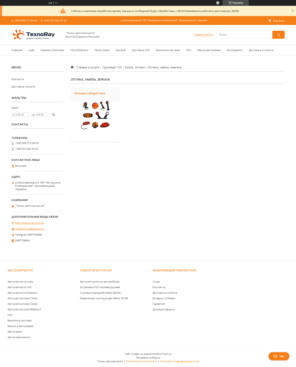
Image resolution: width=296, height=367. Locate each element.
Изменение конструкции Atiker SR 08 (104, 298)
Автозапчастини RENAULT (24, 309)
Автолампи (15, 331)
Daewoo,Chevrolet (52, 50)
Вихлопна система (168, 50)
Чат (278, 356)
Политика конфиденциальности (179, 361)
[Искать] (278, 35)
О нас (156, 281)
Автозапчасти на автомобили (99, 281)
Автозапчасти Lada (20, 281)
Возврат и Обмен (164, 298)
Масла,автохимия (209, 50)
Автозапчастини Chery (23, 298)
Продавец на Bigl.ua (148, 357)
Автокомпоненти (19, 337)
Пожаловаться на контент (141, 361)
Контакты (159, 287)
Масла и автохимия (20, 326)
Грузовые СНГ (141, 50)
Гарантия (159, 304)
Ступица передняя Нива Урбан (100, 293)
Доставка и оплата (261, 50)
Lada (31, 50)
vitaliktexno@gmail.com (29, 228)
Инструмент (235, 50)
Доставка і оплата (23, 86)
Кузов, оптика (135, 67)
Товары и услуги (87, 67)
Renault (121, 50)
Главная (17, 50)
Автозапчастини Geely (23, 304)
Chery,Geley (102, 50)
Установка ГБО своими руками (100, 287)
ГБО (188, 50)
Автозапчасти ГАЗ (19, 287)
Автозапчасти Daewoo (22, 293)
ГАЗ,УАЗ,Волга (79, 50)
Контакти (18, 79)
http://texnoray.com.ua (29, 222)
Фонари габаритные (89, 93)
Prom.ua (167, 354)
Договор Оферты (164, 309)
